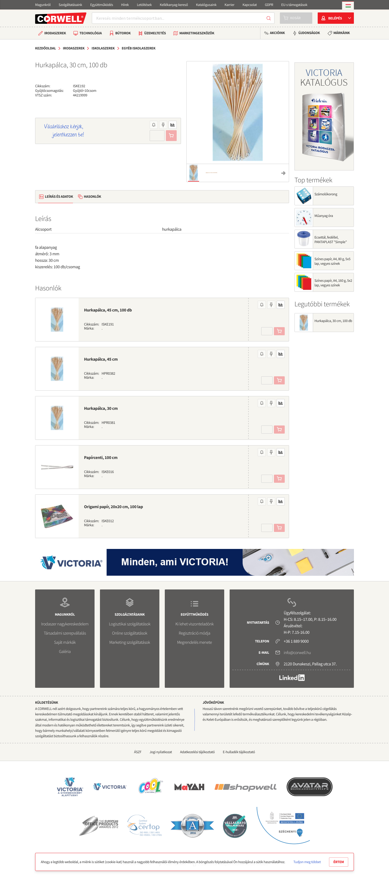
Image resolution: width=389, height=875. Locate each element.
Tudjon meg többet (307, 862)
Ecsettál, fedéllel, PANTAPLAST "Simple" (330, 239)
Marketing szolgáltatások (129, 642)
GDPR (269, 4)
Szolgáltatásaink (70, 4)
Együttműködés (101, 4)
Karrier (229, 4)
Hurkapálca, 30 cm (101, 408)
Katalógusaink (206, 4)
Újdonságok (309, 33)
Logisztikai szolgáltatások (129, 624)
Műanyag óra (323, 215)
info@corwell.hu (297, 652)
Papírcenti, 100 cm (101, 457)
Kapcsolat (250, 4)
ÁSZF (137, 752)
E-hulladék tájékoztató (239, 752)
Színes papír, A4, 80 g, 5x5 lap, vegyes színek (332, 261)
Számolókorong (325, 194)
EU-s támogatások (294, 4)
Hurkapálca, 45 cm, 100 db (108, 310)
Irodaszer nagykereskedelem (64, 624)
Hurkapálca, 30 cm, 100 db (333, 321)
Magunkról (43, 4)
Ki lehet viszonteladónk (194, 624)
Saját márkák (65, 642)
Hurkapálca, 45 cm (101, 359)
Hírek (125, 4)
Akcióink (277, 33)
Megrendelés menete (194, 642)
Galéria (65, 651)
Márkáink (341, 33)
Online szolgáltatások (129, 633)
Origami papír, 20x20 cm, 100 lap (113, 506)
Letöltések (144, 4)
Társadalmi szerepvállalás (65, 633)
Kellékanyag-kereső (174, 4)
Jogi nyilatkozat (160, 752)
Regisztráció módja (194, 633)
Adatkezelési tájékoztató (197, 752)
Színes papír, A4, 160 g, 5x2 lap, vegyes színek (333, 282)
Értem (338, 862)
